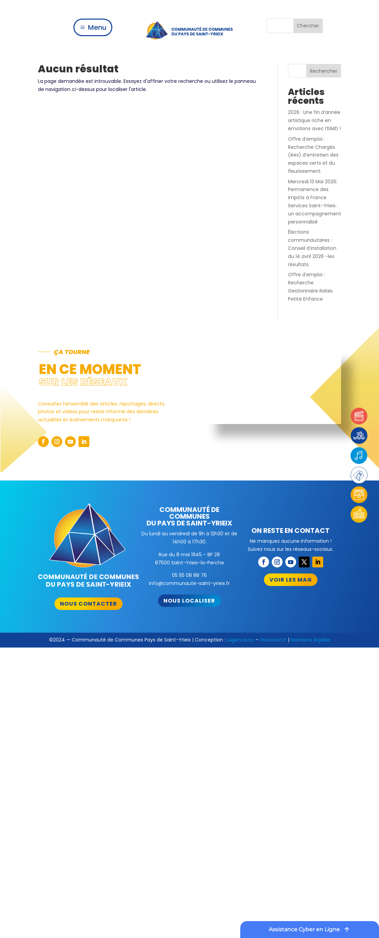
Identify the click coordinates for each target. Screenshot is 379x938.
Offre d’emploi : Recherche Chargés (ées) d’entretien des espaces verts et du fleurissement (313, 155)
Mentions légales (310, 639)
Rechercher (323, 71)
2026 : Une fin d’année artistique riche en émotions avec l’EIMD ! (314, 120)
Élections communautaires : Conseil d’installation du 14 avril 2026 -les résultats (312, 248)
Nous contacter (88, 604)
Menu (97, 27)
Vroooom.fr (273, 639)
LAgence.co (240, 639)
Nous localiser (189, 601)
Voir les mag (290, 580)
